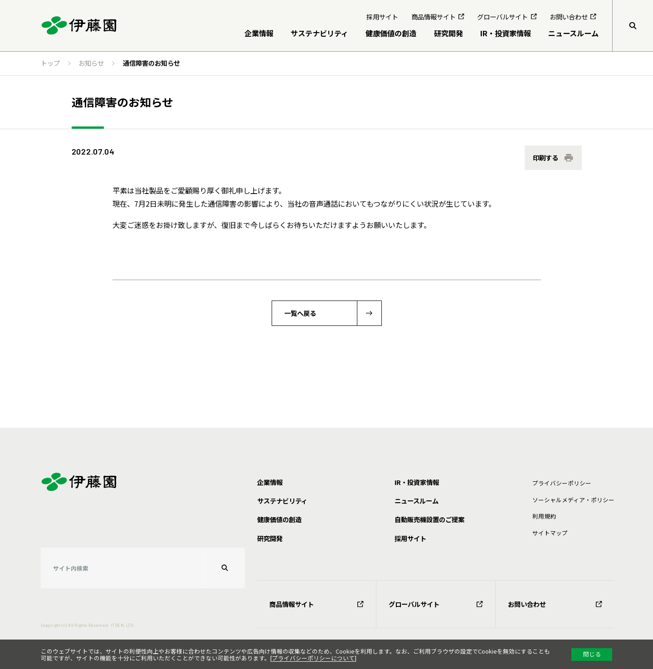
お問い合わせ (555, 604)
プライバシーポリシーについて (313, 658)
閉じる (592, 654)
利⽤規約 (544, 516)
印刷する (545, 157)
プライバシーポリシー (561, 483)
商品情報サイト (316, 604)
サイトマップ (550, 532)
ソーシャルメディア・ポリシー (573, 499)
